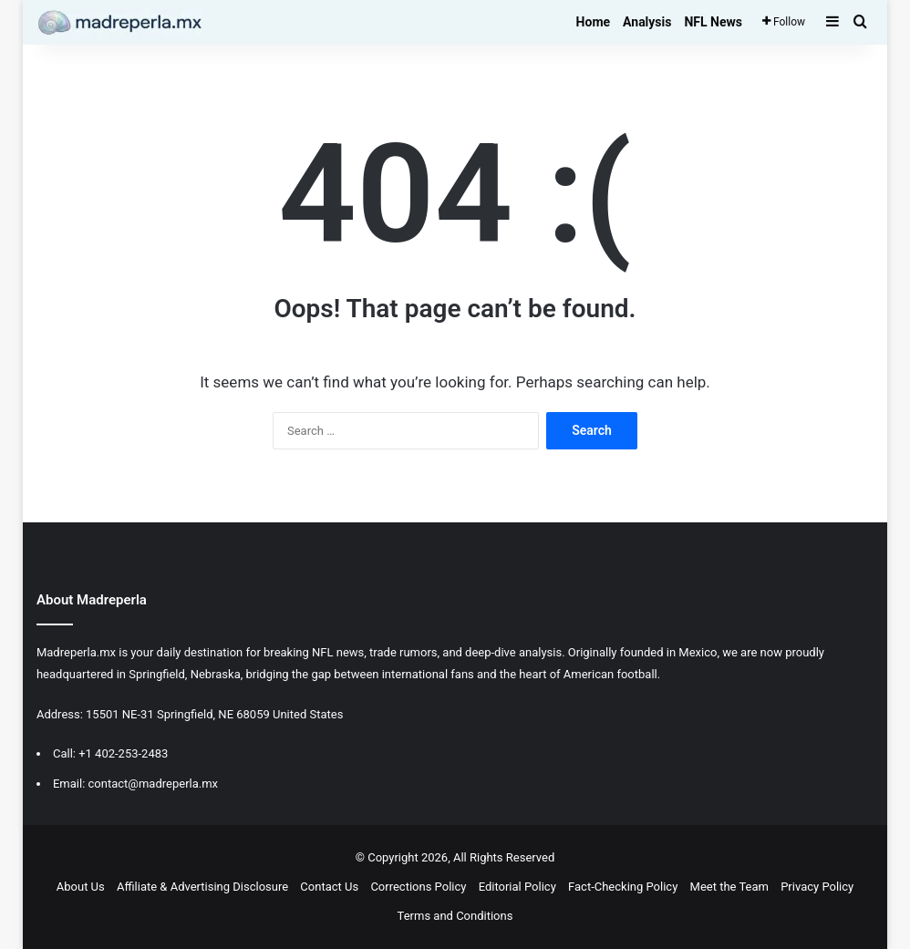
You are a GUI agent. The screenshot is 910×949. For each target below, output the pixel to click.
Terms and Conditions (455, 916)
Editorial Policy (517, 886)
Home (593, 22)
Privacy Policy (817, 886)
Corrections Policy (418, 886)
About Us (81, 886)
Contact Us (329, 886)
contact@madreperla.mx (153, 783)
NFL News (713, 22)
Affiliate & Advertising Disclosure (202, 886)
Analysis (647, 22)
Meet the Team (729, 886)
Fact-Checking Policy (622, 886)
